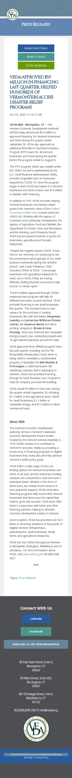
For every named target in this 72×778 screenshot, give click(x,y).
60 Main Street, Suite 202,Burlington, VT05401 (36, 682)
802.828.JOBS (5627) (26, 710)
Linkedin (36, 618)
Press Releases (27, 577)
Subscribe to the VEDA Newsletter (36, 644)
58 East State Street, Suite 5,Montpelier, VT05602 (36, 666)
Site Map (28, 757)
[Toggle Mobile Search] (61, 8)
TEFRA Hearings (36, 65)
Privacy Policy (41, 757)
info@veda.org (49, 710)
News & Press (36, 56)
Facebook (36, 631)
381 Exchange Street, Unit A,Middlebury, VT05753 (36, 698)
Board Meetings (36, 48)
